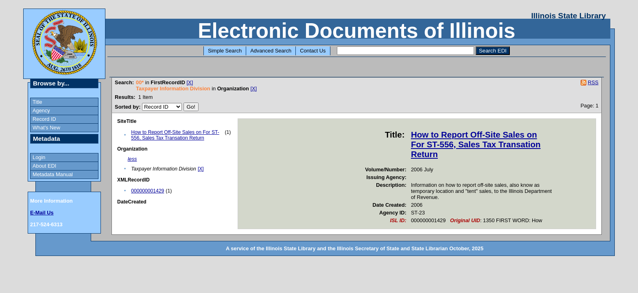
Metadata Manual (53, 174)
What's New (46, 128)
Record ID (44, 119)
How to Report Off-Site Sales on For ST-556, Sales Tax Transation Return (175, 135)
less (132, 159)
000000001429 (147, 191)
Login (39, 157)
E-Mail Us (42, 213)
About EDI (44, 166)
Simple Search (225, 51)
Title (37, 102)
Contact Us (313, 51)
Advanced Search (270, 51)
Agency (41, 110)
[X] (190, 82)
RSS (593, 82)
